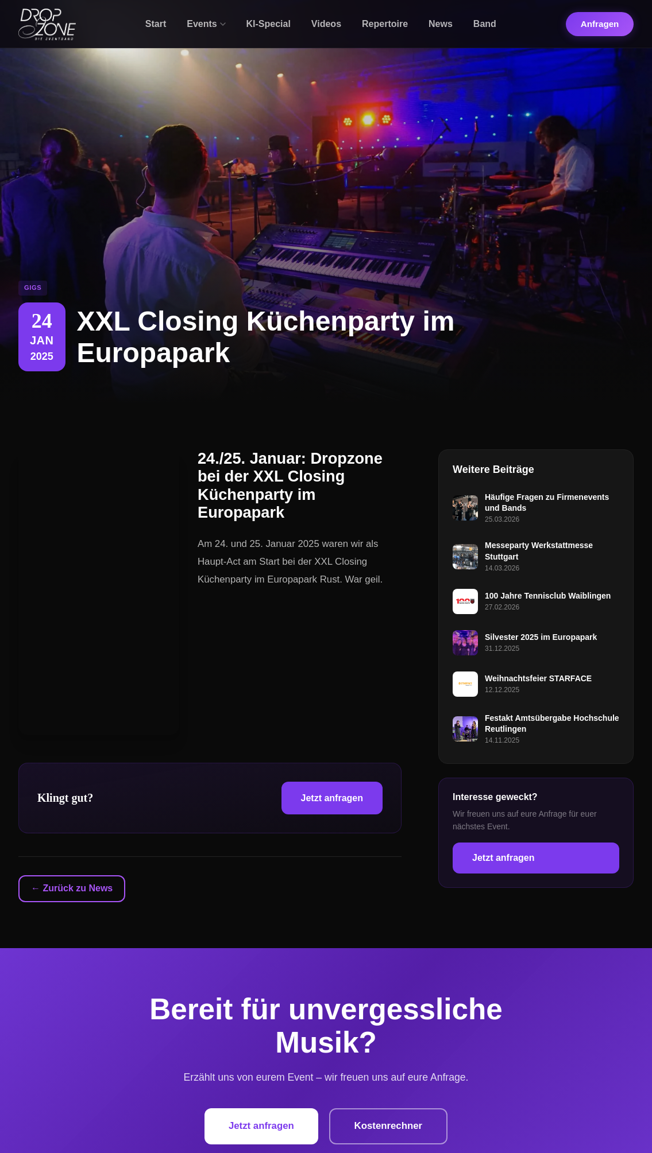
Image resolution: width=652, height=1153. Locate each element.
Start (155, 24)
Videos (326, 24)
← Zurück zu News (72, 888)
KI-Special (268, 24)
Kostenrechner (390, 1125)
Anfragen (600, 24)
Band (484, 24)
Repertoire (385, 24)
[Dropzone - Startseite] (47, 24)
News (441, 24)
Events (206, 24)
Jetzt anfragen (332, 798)
